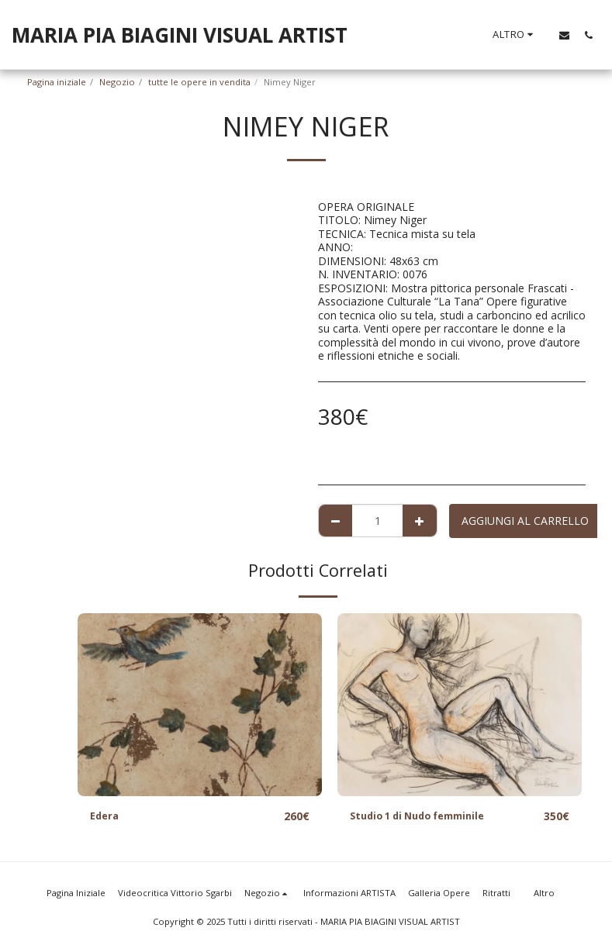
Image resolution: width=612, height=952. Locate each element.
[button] (564, 34)
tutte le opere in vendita (199, 82)
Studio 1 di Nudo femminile (425, 816)
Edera (106, 816)
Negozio (117, 82)
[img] (200, 704)
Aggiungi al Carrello (525, 520)
